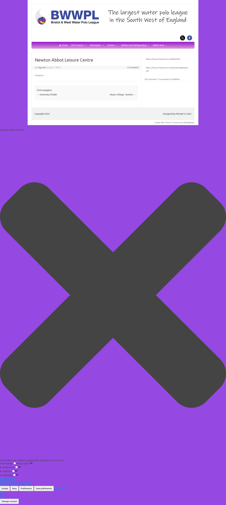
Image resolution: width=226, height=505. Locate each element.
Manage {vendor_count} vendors (16, 482)
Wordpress (189, 122)
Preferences (26, 488)
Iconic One (159, 122)
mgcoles (42, 67)
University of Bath (47, 94)
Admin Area (160, 45)
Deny (14, 488)
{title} (2, 493)
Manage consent (9, 501)
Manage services (8, 480)
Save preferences (44, 488)
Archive (112, 45)
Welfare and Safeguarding (135, 45)
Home (65, 45)
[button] (113, 295)
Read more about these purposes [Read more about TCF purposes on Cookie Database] (16, 485)
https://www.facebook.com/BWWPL (163, 59)
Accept (5, 488)
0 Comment (133, 67)
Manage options (8, 478)
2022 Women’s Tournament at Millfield (162, 79)
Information (97, 45)
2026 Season (79, 45)
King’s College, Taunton (123, 94)
